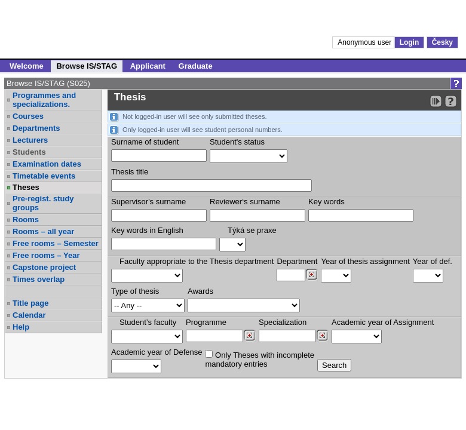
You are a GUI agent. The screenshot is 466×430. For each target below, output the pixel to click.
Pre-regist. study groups (43, 203)
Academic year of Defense (156, 352)
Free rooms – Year (46, 255)
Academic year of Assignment (383, 322)
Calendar (29, 315)
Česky (442, 42)
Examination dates (47, 163)
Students (29, 152)
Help (21, 326)
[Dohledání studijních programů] (249, 336)
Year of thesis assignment (365, 261)
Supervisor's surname (148, 201)
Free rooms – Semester (56, 243)
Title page (30, 303)
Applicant (147, 66)
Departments (36, 128)
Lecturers (30, 140)
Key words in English (147, 230)
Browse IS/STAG (86, 66)
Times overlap (39, 279)
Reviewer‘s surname (245, 201)
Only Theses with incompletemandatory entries (259, 359)
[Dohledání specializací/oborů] (322, 336)
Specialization (282, 322)
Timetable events (44, 175)
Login (409, 42)
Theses (26, 187)
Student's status (237, 141)
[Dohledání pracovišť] (311, 275)
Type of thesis (135, 291)
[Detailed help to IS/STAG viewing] (450, 101)
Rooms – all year (43, 231)
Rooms (26, 219)
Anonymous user (365, 42)
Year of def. (432, 261)
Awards (200, 291)
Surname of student (145, 141)
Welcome (27, 66)
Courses (28, 116)
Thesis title (129, 171)
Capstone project (44, 267)
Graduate (196, 66)
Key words (326, 201)
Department (297, 261)
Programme (206, 322)
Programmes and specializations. (44, 100)
